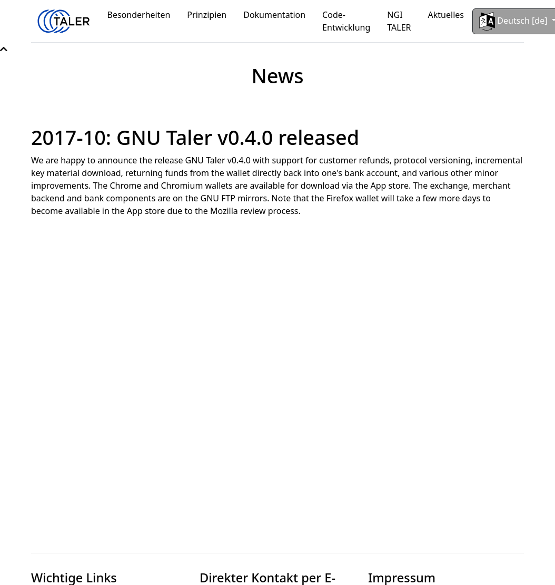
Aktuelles (446, 15)
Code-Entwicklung (346, 21)
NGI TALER (399, 21)
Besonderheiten (139, 15)
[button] (3, 49)
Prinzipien (206, 15)
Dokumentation (274, 15)
